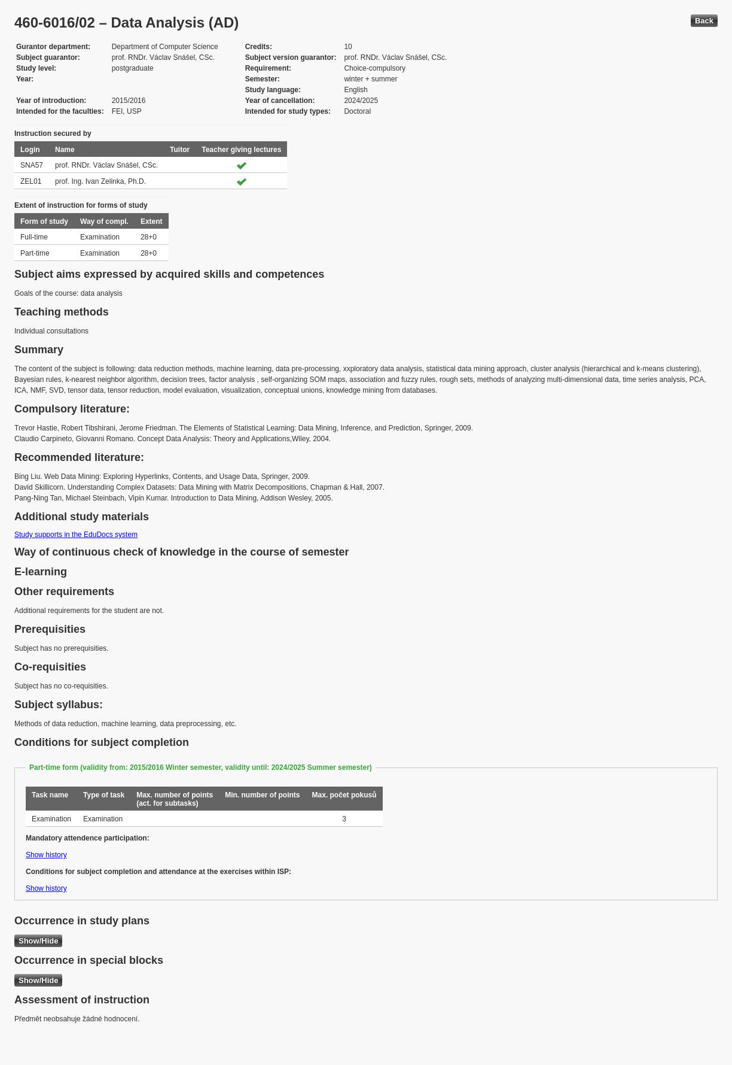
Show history (46, 855)
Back (704, 20)
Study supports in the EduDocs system (76, 534)
